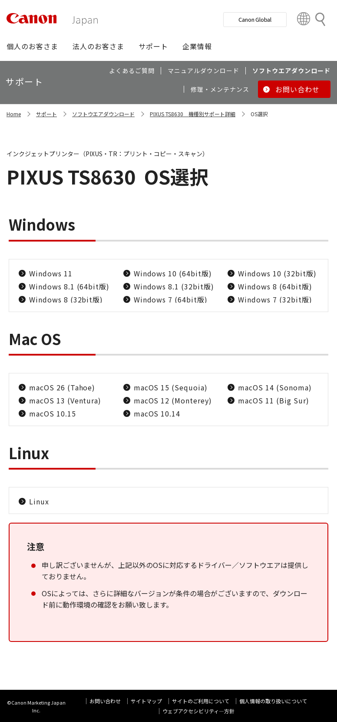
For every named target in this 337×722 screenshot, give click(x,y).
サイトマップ (146, 701)
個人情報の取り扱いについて (273, 701)
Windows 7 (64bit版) (171, 299)
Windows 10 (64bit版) (173, 273)
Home (14, 114)
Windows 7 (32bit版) (275, 299)
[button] (32, 46)
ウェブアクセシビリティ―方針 (198, 711)
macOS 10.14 (157, 413)
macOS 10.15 (52, 413)
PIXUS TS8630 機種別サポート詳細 (192, 114)
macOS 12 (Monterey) (173, 400)
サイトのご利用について (200, 701)
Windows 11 (51, 273)
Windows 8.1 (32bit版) (174, 286)
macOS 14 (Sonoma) (274, 387)
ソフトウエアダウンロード (103, 114)
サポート (46, 114)
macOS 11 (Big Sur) (273, 400)
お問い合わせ (105, 701)
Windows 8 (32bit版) (66, 299)
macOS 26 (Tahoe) (62, 387)
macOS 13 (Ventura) (65, 400)
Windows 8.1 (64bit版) (69, 286)
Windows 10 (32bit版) (277, 273)
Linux (39, 501)
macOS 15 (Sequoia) (171, 387)
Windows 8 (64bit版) (275, 286)
